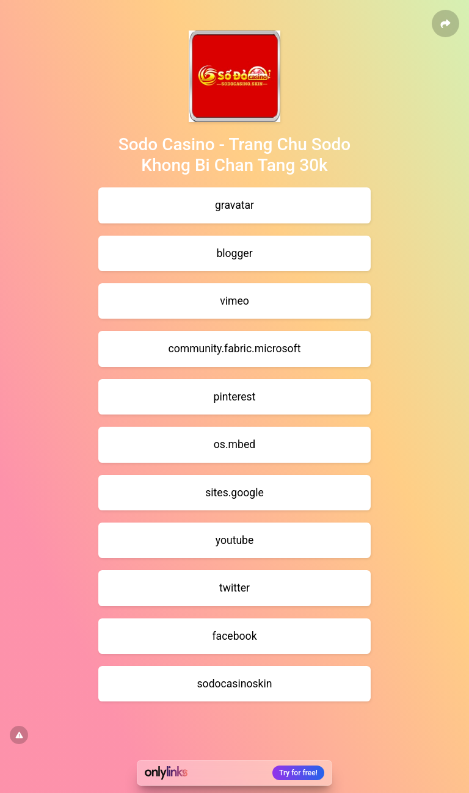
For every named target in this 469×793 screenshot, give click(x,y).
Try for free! (298, 773)
